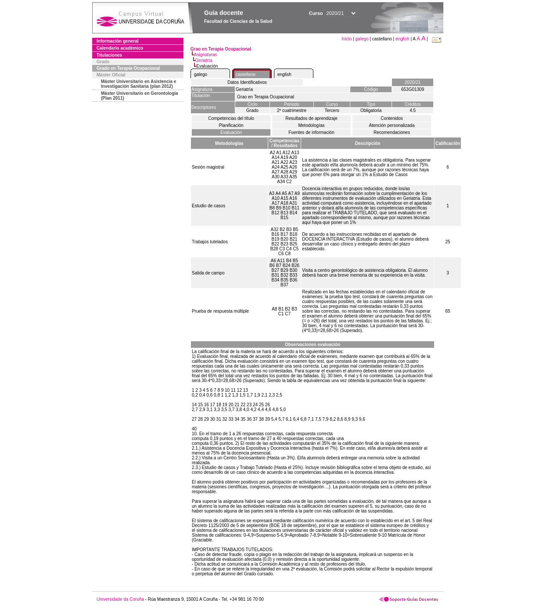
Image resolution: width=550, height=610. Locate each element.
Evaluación (231, 132)
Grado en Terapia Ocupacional (128, 68)
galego (362, 38)
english (402, 38)
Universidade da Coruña (120, 599)
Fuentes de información (311, 132)
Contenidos (392, 118)
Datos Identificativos (247, 82)
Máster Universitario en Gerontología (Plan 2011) (139, 96)
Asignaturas (205, 54)
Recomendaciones (392, 132)
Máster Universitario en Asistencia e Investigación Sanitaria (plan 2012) (138, 84)
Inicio (347, 38)
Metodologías (311, 125)
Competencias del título (231, 118)
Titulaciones (109, 55)
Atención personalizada (392, 125)
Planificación (231, 125)
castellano (245, 74)
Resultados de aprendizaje (311, 118)
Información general (118, 41)
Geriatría (203, 60)
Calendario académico (120, 48)
